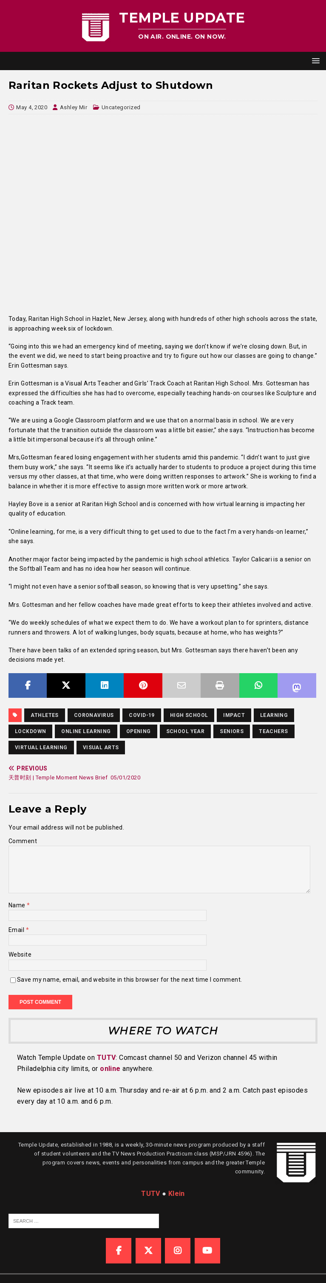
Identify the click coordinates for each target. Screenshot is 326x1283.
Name (18, 905)
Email (17, 929)
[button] (314, 60)
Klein (176, 1194)
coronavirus (94, 715)
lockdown (30, 731)
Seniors (232, 731)
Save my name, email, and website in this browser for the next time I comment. (129, 979)
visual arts (101, 748)
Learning (274, 715)
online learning (86, 731)
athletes (44, 715)
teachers (273, 731)
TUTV (106, 1058)
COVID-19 (141, 715)
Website (20, 954)
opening (138, 731)
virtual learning (41, 748)
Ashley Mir (73, 107)
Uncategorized (121, 107)
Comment (23, 841)
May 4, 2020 (31, 107)
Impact (234, 715)
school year (185, 731)
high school (189, 715)
